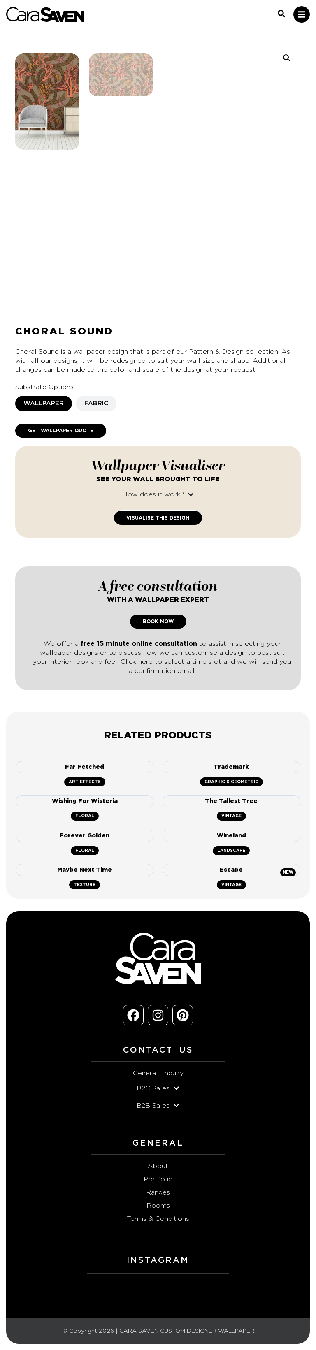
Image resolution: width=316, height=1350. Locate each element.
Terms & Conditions (158, 1218)
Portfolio (158, 1179)
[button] (286, 58)
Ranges (158, 1192)
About (158, 1166)
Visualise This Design (158, 517)
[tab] (43, 403)
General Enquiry (158, 1073)
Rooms (158, 1205)
